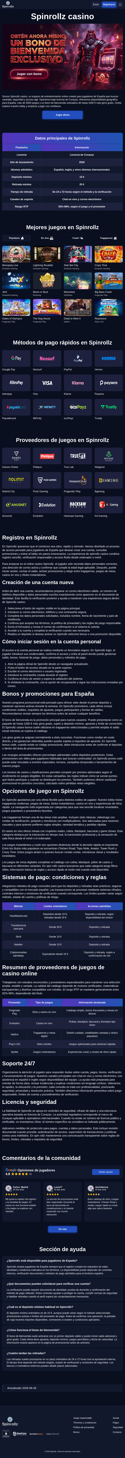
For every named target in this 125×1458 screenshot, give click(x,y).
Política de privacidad (83, 1427)
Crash (77, 238)
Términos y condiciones (84, 1423)
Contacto (117, 1432)
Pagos (116, 1423)
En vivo (47, 238)
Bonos (76, 1432)
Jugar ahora (62, 114)
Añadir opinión (106, 1172)
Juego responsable (82, 1418)
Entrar (96, 4)
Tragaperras (108, 238)
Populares (16, 238)
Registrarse (109, 4)
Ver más (62, 1229)
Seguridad (118, 1427)
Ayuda (116, 1418)
